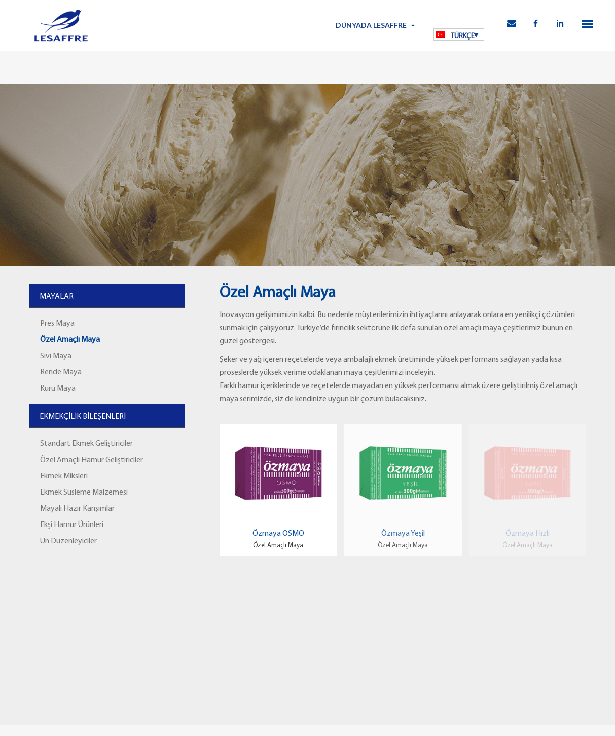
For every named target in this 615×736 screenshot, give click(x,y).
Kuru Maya (58, 388)
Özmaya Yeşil (403, 534)
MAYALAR (57, 297)
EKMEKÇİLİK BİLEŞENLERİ (83, 417)
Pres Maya (57, 324)
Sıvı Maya (55, 356)
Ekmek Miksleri (64, 476)
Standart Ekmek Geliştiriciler (86, 444)
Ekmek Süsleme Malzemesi (84, 492)
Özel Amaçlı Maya (70, 340)
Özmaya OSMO (278, 534)
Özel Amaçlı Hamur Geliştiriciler (91, 460)
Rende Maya (61, 372)
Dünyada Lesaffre (371, 25)
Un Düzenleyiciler (68, 541)
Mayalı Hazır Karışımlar (77, 509)
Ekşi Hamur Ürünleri (71, 525)
